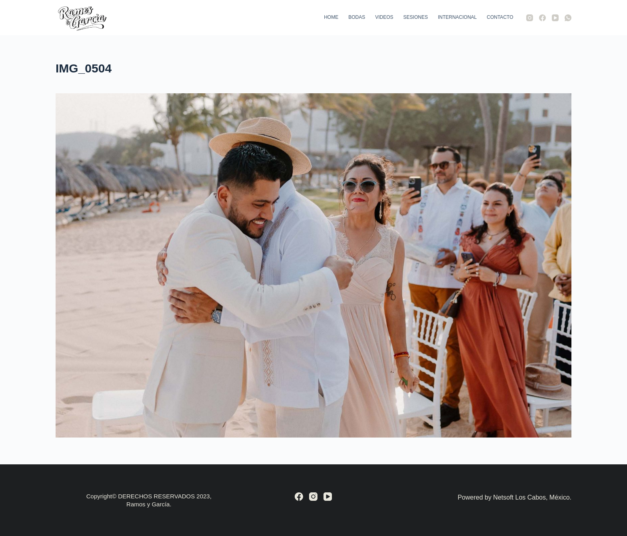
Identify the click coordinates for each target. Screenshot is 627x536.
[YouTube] (555, 17)
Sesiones (415, 17)
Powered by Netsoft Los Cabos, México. (514, 497)
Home (331, 17)
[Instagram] (529, 17)
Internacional (457, 17)
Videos (384, 17)
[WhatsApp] (568, 17)
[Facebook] (542, 17)
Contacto (500, 17)
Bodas (356, 17)
